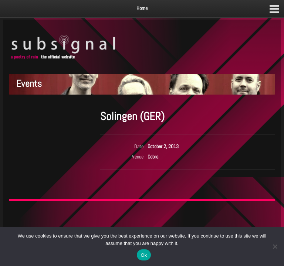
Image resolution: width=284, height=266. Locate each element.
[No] (274, 246)
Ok (144, 255)
